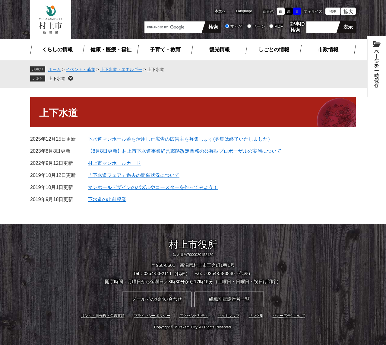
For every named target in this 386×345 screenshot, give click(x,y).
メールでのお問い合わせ (157, 299)
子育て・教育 (165, 50)
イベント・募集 (80, 69)
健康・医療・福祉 (110, 50)
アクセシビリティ (193, 316)
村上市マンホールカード (114, 163)
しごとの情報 (273, 50)
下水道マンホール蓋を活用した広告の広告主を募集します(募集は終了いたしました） (180, 139)
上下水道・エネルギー (121, 69)
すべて (236, 26)
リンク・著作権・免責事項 (103, 316)
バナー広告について (289, 316)
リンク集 (256, 316)
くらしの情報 (57, 50)
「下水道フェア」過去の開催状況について (133, 175)
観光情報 (219, 50)
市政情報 (328, 50)
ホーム (54, 69)
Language (244, 11)
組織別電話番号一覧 (229, 299)
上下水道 (56, 78)
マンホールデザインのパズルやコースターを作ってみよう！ (153, 187)
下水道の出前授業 (107, 199)
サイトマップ (228, 316)
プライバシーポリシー (152, 316)
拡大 (348, 11)
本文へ (220, 11)
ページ (258, 26)
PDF (278, 26)
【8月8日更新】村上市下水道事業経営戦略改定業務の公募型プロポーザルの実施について (184, 151)
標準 (333, 11)
